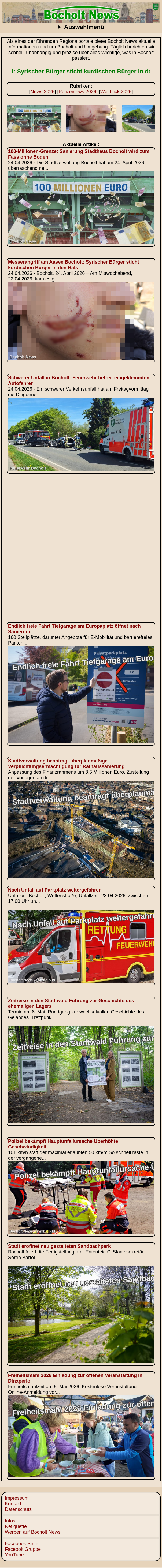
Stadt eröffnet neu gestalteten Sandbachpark (59, 1246)
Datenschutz (18, 1509)
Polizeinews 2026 (77, 91)
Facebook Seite (21, 1543)
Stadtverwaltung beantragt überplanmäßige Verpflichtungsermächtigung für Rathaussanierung (66, 763)
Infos (10, 1521)
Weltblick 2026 (116, 91)
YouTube (14, 1555)
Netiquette (16, 1526)
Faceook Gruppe (23, 1549)
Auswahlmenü (84, 27)
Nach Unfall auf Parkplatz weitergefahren (55, 890)
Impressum (17, 1498)
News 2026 (43, 91)
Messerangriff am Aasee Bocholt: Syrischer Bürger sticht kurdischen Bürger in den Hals (73, 264)
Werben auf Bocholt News (33, 1532)
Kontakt (13, 1503)
